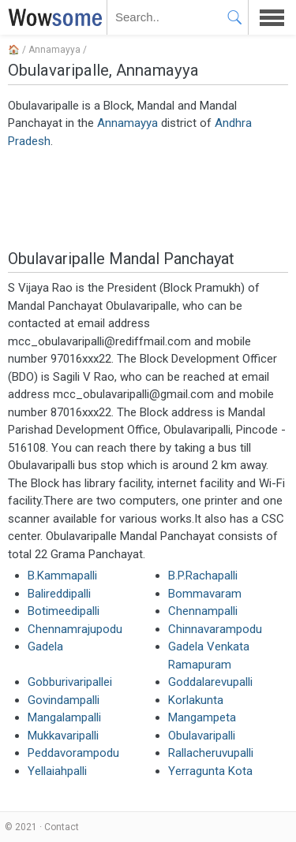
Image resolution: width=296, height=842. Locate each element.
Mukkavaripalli (63, 735)
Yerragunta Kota (210, 771)
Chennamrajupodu (75, 629)
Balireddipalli (59, 594)
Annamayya (54, 49)
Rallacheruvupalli (210, 753)
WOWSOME (52, 17)
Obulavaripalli (201, 735)
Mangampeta (202, 717)
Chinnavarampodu (215, 629)
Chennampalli (203, 611)
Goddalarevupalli (210, 682)
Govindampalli (63, 700)
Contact (61, 827)
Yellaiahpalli (57, 771)
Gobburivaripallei (70, 682)
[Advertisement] (148, 197)
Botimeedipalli (63, 611)
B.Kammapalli (62, 575)
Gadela (45, 646)
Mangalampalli (64, 717)
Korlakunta (195, 700)
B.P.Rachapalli (203, 575)
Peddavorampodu (73, 753)
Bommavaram (205, 594)
